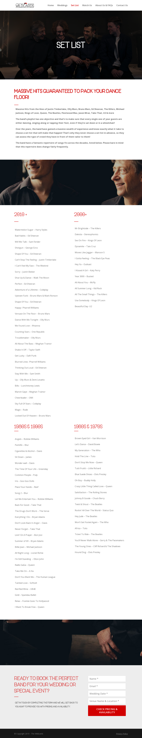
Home (51, 5)
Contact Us (122, 5)
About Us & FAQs (104, 5)
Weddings (62, 5)
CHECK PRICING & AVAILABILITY (107, 711)
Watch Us (87, 5)
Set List (75, 5)
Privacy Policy (122, 733)
